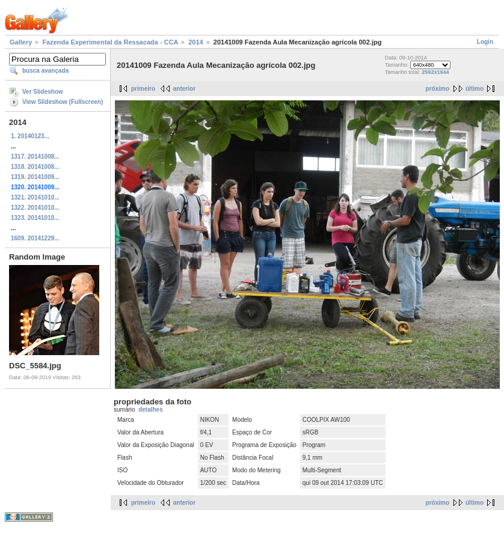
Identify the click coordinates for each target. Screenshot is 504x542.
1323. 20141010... (35, 218)
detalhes (150, 409)
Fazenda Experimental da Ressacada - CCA (110, 42)
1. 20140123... (30, 136)
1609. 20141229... (35, 238)
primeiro (143, 88)
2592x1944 (435, 72)
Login (485, 41)
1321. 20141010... (35, 197)
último (475, 88)
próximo (437, 88)
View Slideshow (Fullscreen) (62, 102)
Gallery (21, 42)
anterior (184, 88)
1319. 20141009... (35, 177)
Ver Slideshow (42, 91)
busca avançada (45, 70)
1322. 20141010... (35, 207)
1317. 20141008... (35, 156)
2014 (195, 42)
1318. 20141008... (35, 166)
